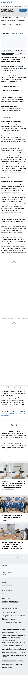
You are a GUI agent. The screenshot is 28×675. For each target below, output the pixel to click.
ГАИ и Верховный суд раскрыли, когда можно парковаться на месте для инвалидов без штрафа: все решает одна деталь (14, 436)
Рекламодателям (18, 6)
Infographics (22, 389)
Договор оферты (5, 595)
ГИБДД (11, 24)
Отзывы (3, 587)
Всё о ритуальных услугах (7, 6)
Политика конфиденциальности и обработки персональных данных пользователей (11, 602)
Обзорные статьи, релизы (7, 590)
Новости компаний (6, 598)
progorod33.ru (5, 640)
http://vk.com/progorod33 (7, 648)
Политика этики (5, 582)
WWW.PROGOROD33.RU (14, 608)
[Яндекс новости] (20, 51)
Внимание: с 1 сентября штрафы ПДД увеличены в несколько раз (13, 413)
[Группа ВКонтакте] (7, 51)
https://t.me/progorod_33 (7, 649)
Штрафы (18, 24)
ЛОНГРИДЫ (4, 565)
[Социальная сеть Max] (20, 54)
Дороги (4, 24)
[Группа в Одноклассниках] (5, 574)
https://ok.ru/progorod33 (18, 648)
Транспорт (5, 28)
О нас (3, 579)
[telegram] (16, 425)
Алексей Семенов (17, 33)
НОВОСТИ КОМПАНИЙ (7, 568)
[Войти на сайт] (25, 2)
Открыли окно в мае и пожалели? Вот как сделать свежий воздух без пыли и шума (14, 457)
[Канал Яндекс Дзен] (7, 54)
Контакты (4, 593)
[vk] (12, 425)
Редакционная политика (7, 585)
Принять (23, 10)
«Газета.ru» (18, 66)
